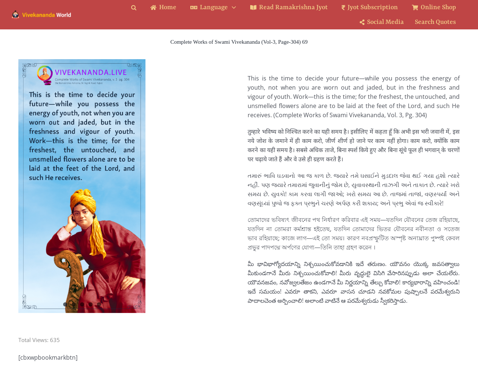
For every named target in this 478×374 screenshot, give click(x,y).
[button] (139, 7)
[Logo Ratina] (41, 12)
